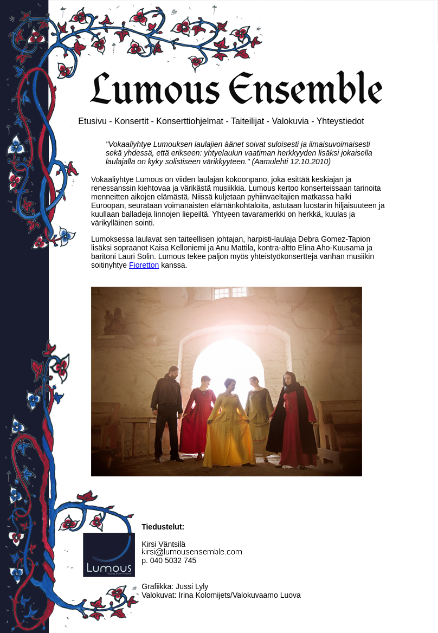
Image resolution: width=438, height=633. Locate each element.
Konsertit (131, 121)
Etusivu (92, 121)
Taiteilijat (247, 121)
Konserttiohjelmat (189, 121)
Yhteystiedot (340, 121)
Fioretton (144, 265)
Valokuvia (290, 121)
